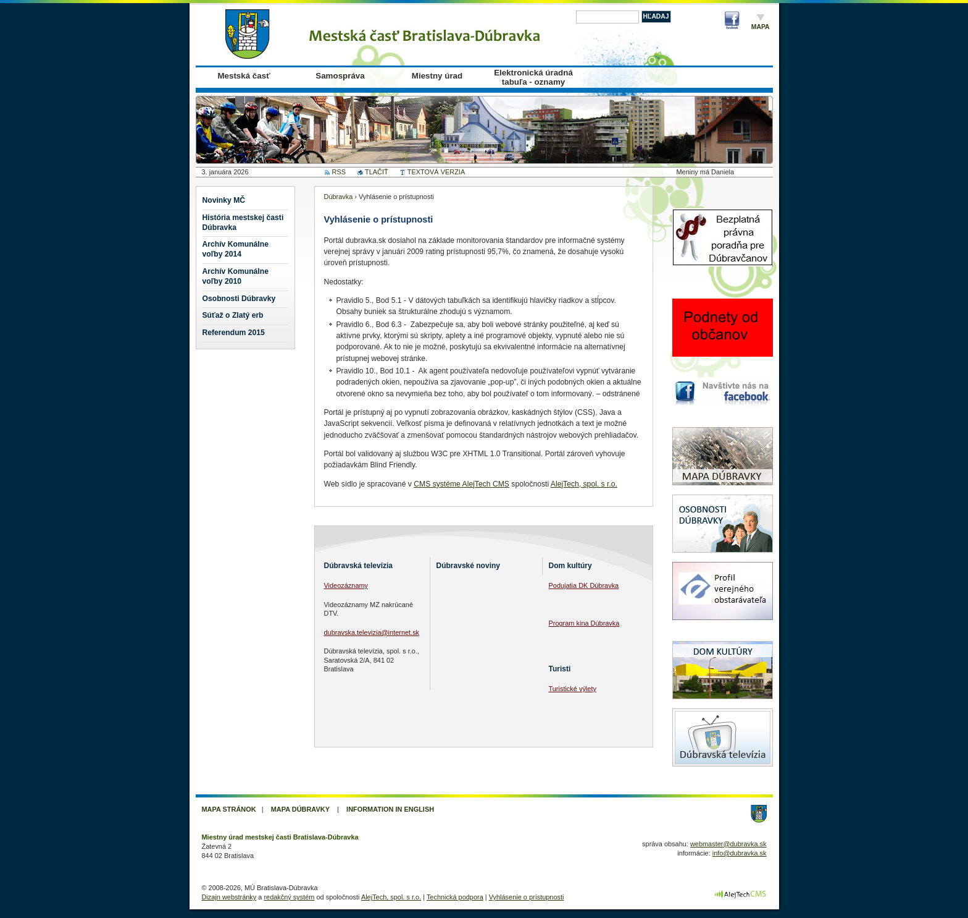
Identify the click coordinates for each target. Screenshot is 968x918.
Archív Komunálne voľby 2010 (235, 276)
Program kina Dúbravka (584, 623)
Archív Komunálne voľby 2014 (235, 249)
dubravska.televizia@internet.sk (372, 632)
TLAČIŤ (376, 172)
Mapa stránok (229, 809)
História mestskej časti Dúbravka (243, 222)
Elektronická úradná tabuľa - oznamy (533, 77)
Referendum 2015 (233, 332)
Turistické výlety (572, 688)
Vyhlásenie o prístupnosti (526, 897)
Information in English (390, 809)
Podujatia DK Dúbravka (584, 585)
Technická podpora (455, 897)
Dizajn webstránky (229, 897)
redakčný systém (289, 897)
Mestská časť (243, 75)
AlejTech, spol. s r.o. (584, 484)
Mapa (760, 26)
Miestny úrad (437, 75)
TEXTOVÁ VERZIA (436, 172)
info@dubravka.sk (739, 853)
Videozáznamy (346, 585)
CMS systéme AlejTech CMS (461, 484)
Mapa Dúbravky (300, 809)
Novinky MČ (224, 200)
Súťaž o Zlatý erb (233, 315)
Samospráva (339, 75)
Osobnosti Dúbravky (239, 298)
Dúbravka (338, 196)
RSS (339, 172)
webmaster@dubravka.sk (728, 844)
